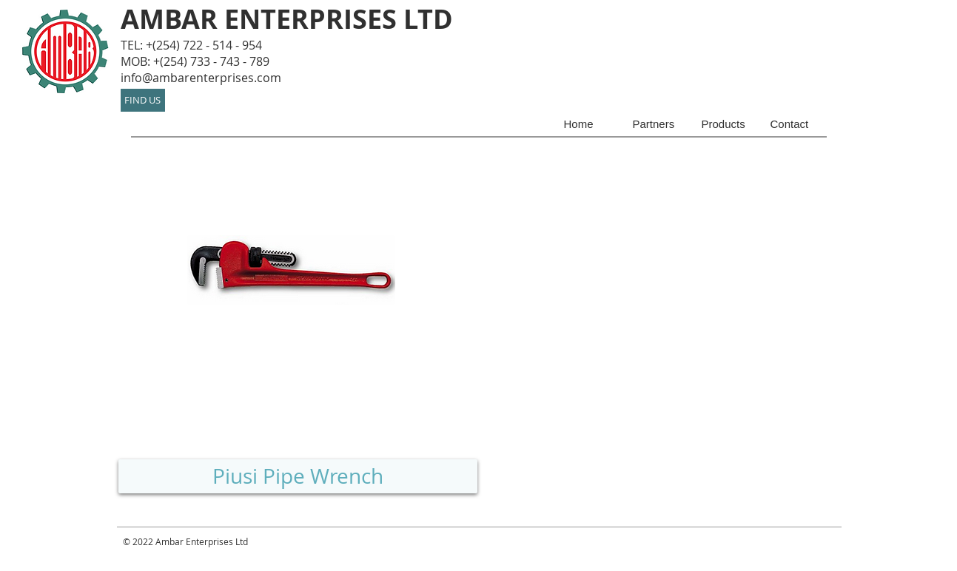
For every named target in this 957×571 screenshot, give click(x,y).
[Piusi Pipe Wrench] (297, 476)
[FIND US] (143, 100)
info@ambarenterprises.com (201, 78)
